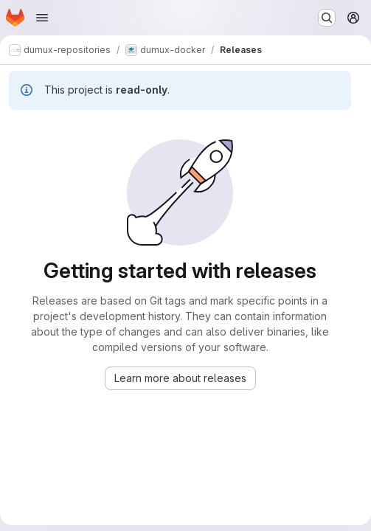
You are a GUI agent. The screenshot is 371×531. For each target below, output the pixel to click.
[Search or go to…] (327, 18)
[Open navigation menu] (42, 18)
